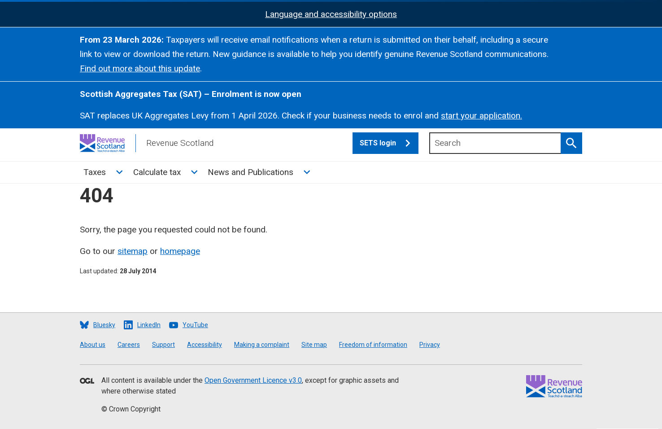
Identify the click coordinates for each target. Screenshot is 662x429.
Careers (129, 344)
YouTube (195, 324)
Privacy (429, 344)
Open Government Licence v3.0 (253, 380)
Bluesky (104, 324)
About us (92, 344)
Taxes (94, 172)
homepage (180, 251)
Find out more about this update (140, 68)
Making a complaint (261, 344)
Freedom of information (373, 344)
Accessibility (204, 344)
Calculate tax (157, 172)
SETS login (389, 143)
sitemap (133, 251)
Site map (314, 344)
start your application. (481, 115)
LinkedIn (149, 324)
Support (163, 344)
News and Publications (250, 172)
